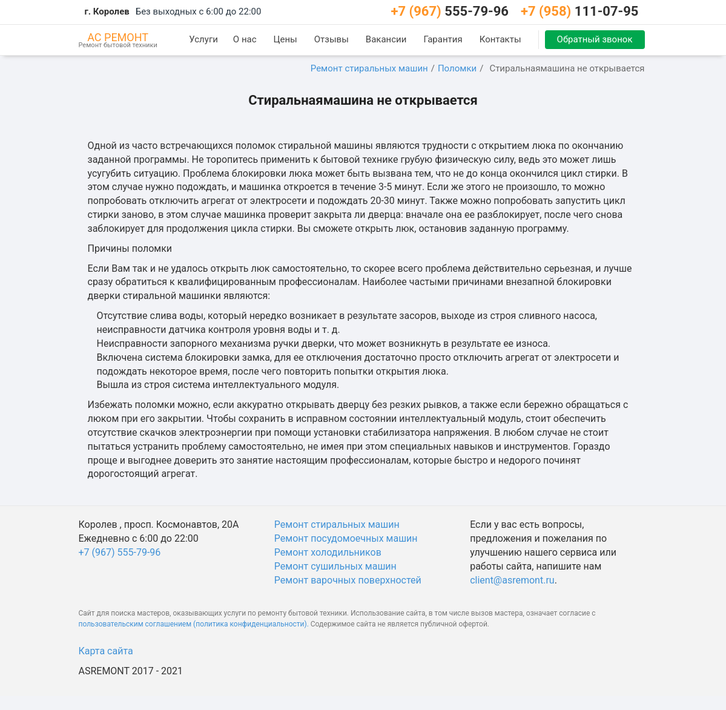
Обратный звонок (595, 39)
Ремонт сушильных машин (335, 566)
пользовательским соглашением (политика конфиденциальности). (194, 624)
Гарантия (442, 39)
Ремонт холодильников (327, 552)
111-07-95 (580, 11)
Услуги (203, 39)
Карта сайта (106, 651)
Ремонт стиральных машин (369, 68)
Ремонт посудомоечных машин (346, 538)
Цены (285, 39)
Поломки (457, 68)
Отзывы (331, 39)
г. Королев (107, 11)
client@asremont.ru (512, 580)
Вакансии (386, 39)
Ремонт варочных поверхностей (347, 580)
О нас (245, 39)
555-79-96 (450, 11)
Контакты (500, 39)
